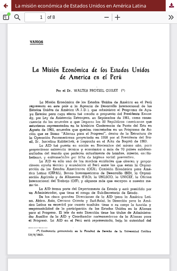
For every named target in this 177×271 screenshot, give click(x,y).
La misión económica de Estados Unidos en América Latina (80, 5)
